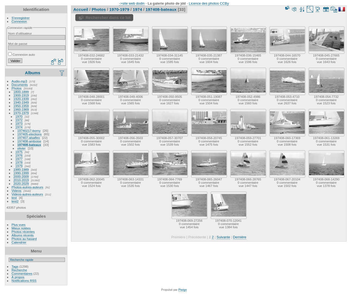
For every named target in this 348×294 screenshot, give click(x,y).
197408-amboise (29, 141)
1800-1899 (21, 91)
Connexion (19, 21)
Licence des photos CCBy (209, 3)
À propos (18, 277)
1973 (19, 123)
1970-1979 (21, 113)
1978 (19, 162)
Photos (17, 88)
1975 (19, 152)
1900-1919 (21, 95)
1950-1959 (21, 106)
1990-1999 (21, 173)
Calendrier (19, 242)
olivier (21, 148)
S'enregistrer (21, 18)
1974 (19, 127)
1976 (19, 155)
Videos (16, 190)
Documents (20, 84)
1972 (19, 120)
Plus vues (19, 224)
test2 (15, 201)
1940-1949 (21, 102)
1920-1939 (21, 99)
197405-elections (29, 134)
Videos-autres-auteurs (27, 194)
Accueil (80, 9)
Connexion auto (21, 54)
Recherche (19, 270)
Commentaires (22, 273)
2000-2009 (21, 176)
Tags (15, 266)
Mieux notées (21, 228)
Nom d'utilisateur (20, 33)
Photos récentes (23, 231)
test (14, 197)
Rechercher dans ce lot (108, 17)
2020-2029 (21, 183)
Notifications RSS (24, 280)
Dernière (239, 237)
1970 (19, 116)
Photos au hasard (24, 238)
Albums (32, 72)
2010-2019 (21, 180)
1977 (19, 159)
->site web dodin (132, 3)
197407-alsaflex (28, 137)
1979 (19, 166)
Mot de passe (17, 43)
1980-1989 (21, 169)
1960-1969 (21, 109)
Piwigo (182, 289)
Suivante (223, 237)
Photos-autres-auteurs (27, 187)
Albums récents (23, 235)
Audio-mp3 (19, 81)
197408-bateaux (29, 144)
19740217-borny (29, 130)
